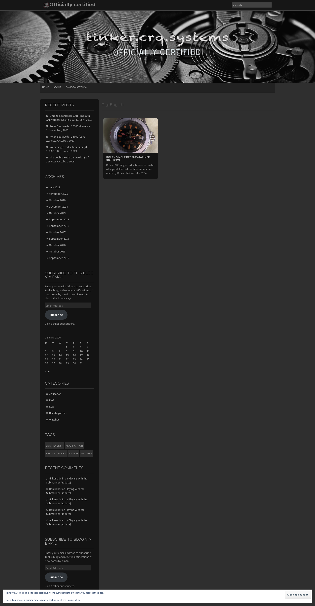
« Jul (47, 371)
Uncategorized (58, 413)
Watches (54, 419)
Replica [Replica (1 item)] (51, 453)
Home (45, 87)
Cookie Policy (73, 599)
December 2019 (58, 206)
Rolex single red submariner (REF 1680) (128, 158)
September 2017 (59, 238)
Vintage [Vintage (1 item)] (73, 453)
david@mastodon (76, 87)
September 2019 (59, 219)
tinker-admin (56, 478)
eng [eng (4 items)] (48, 445)
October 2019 (57, 213)
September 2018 (59, 226)
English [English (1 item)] (58, 445)
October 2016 (57, 245)
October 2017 (57, 232)
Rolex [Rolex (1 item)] (62, 453)
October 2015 (57, 251)
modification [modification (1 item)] (74, 445)
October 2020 (57, 200)
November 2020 (58, 194)
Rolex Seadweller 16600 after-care (70, 126)
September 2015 (59, 258)
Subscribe (56, 315)
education (55, 394)
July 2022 (54, 187)
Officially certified (72, 4)
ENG (51, 400)
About (57, 87)
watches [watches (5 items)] (86, 453)
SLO (51, 406)
